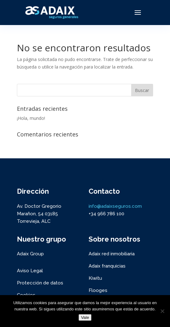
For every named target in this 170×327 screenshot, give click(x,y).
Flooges (98, 290)
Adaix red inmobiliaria (112, 254)
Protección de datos (40, 283)
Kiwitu (95, 278)
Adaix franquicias (107, 266)
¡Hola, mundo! (31, 118)
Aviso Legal (30, 270)
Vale (85, 317)
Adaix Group (30, 254)
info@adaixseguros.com (115, 206)
